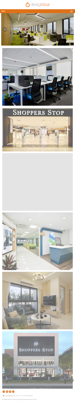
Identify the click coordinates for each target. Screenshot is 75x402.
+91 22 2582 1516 (27, 396)
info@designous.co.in (11, 396)
